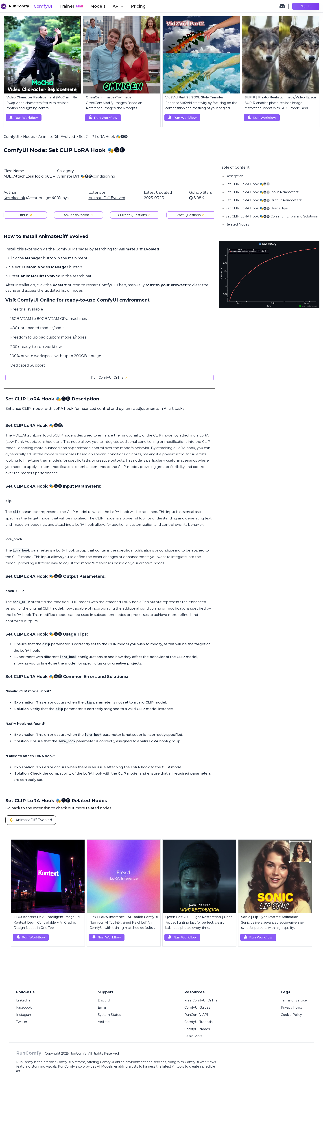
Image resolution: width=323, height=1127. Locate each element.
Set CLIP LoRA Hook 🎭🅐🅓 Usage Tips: (256, 208)
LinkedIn (23, 1000)
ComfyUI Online (36, 300)
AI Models (105, 1066)
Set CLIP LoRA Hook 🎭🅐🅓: (247, 184)
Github (25, 215)
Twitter (21, 1022)
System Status (109, 1015)
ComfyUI (43, 6)
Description (234, 176)
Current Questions (134, 215)
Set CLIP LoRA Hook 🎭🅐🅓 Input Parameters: (262, 192)
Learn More (193, 1036)
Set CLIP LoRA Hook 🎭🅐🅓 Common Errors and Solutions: (271, 216)
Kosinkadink (14, 198)
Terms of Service (294, 1000)
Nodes (29, 137)
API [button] (118, 6)
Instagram (24, 1015)
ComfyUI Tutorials (198, 1022)
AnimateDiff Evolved (56, 137)
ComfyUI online (112, 1062)
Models (97, 6)
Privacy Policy (292, 1007)
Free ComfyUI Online (201, 1000)
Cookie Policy (291, 1015)
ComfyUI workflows (200, 1062)
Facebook (24, 1007)
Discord (104, 1000)
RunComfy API (196, 1015)
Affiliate (104, 1022)
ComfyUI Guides (197, 1007)
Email (102, 1007)
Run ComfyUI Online (109, 378)
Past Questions (191, 215)
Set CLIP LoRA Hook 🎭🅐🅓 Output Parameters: (263, 200)
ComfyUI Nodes (197, 1029)
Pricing (138, 6)
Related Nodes (237, 224)
